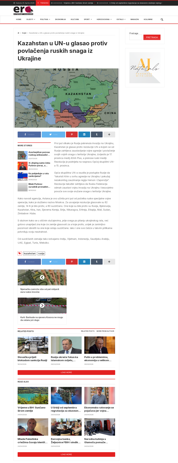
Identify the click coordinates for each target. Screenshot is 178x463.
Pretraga (133, 33)
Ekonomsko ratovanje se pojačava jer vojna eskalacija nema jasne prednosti (99, 381)
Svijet (24, 33)
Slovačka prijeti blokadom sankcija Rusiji (32, 330)
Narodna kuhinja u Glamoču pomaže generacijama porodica (98, 413)
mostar (45, 444)
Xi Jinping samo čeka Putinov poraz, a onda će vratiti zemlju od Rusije (39, 164)
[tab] (88, 303)
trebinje (159, 444)
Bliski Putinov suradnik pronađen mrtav (38, 185)
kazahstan (29, 253)
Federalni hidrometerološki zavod (71, 444)
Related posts (88, 303)
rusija (41, 253)
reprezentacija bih (102, 444)
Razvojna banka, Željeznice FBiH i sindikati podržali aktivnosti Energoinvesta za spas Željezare (66, 413)
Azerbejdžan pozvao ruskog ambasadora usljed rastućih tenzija (39, 153)
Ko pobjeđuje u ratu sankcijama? (38, 174)
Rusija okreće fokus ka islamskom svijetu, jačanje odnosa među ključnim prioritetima (64, 330)
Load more (66, 344)
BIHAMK (120, 444)
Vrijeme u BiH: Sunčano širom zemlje (72, 3)
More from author (105, 303)
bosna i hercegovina (140, 444)
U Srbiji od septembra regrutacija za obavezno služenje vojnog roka (131, 3)
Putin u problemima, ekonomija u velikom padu (96, 330)
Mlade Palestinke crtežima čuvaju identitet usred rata (33, 413)
